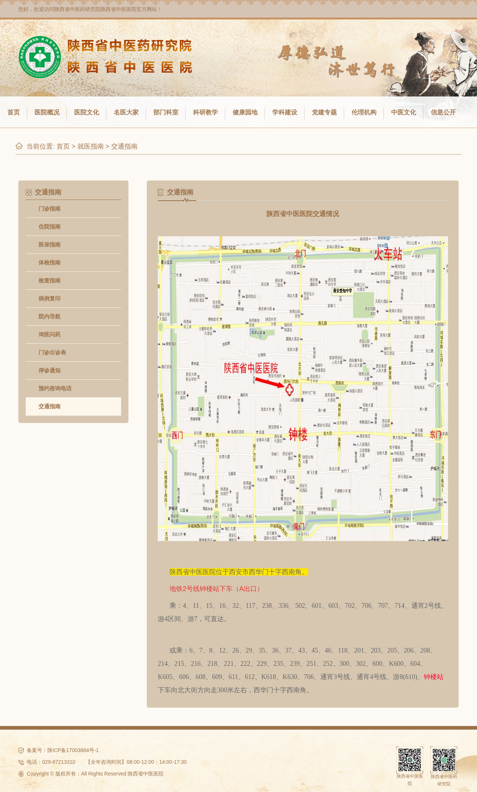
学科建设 (284, 112)
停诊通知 (50, 370)
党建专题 (324, 112)
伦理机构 (364, 112)
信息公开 (443, 112)
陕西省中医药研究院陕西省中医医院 (95, 9)
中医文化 (403, 112)
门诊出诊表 (52, 352)
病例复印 (50, 298)
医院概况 (46, 112)
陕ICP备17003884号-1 (73, 750)
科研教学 (205, 112)
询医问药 (50, 334)
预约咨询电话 (55, 388)
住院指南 (50, 226)
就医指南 (90, 146)
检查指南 (50, 280)
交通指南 (124, 146)
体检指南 (50, 262)
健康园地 (245, 112)
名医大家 (126, 112)
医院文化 (86, 112)
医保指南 (50, 244)
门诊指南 (50, 208)
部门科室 (165, 112)
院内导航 (50, 316)
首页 (13, 112)
